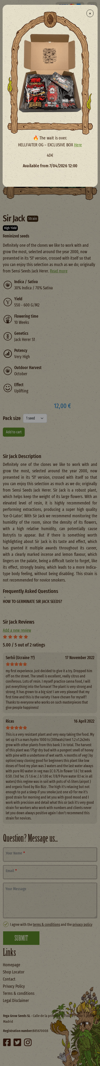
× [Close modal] (90, 13)
